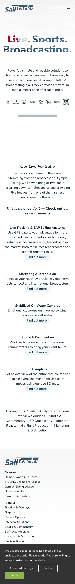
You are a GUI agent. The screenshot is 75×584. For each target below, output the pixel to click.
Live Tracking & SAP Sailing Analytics (37, 227)
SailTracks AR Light (17, 532)
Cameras (63, 411)
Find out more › (37, 257)
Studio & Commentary (37, 337)
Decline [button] (47, 568)
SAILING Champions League (22, 482)
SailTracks (19, 14)
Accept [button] (14, 575)
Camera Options (15, 517)
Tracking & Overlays (17, 507)
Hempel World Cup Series (21, 477)
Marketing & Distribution (37, 274)
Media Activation (15, 541)
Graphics (10, 512)
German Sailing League (19, 487)
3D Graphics (37, 369)
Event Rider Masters (17, 496)
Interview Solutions (31, 416)
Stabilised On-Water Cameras (37, 305)
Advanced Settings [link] (21, 568)
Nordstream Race (15, 491)
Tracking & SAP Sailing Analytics (29, 411)
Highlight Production (35, 425)
